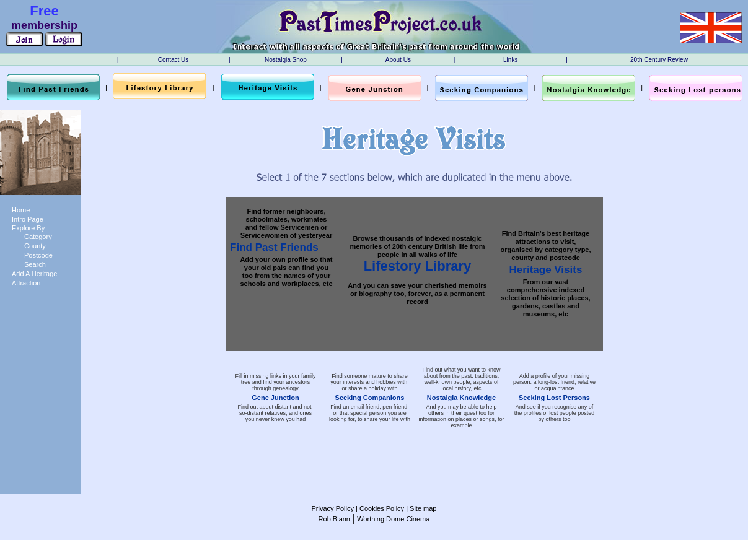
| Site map (420, 508)
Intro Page (27, 219)
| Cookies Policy (379, 508)
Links (510, 59)
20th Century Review (659, 59)
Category (38, 236)
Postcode (38, 255)
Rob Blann (334, 519)
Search (35, 264)
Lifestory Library (418, 266)
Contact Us (173, 59)
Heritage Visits (546, 270)
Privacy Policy (333, 508)
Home (21, 210)
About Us (398, 59)
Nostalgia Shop (286, 59)
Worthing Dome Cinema (393, 519)
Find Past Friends (274, 247)
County (35, 246)
